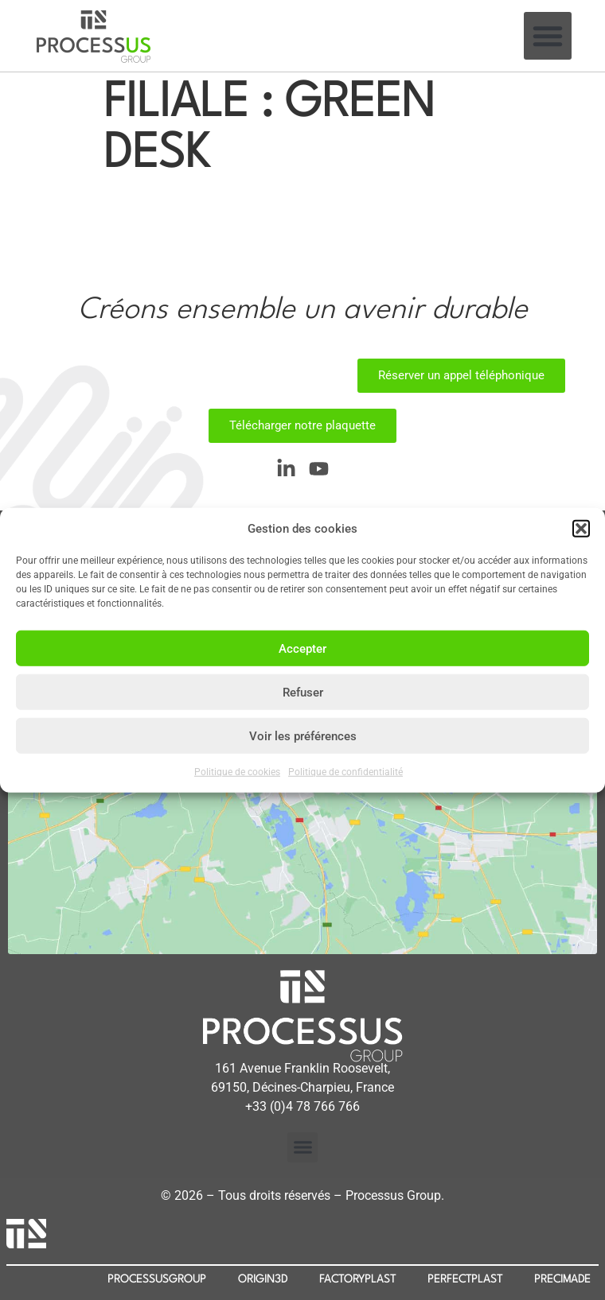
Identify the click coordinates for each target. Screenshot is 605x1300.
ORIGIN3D (262, 1279)
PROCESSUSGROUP (156, 1279)
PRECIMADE (562, 1279)
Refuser (303, 692)
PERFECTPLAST (464, 1279)
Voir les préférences (303, 735)
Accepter (302, 648)
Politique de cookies (237, 772)
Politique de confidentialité (345, 772)
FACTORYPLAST (357, 1279)
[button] (581, 529)
